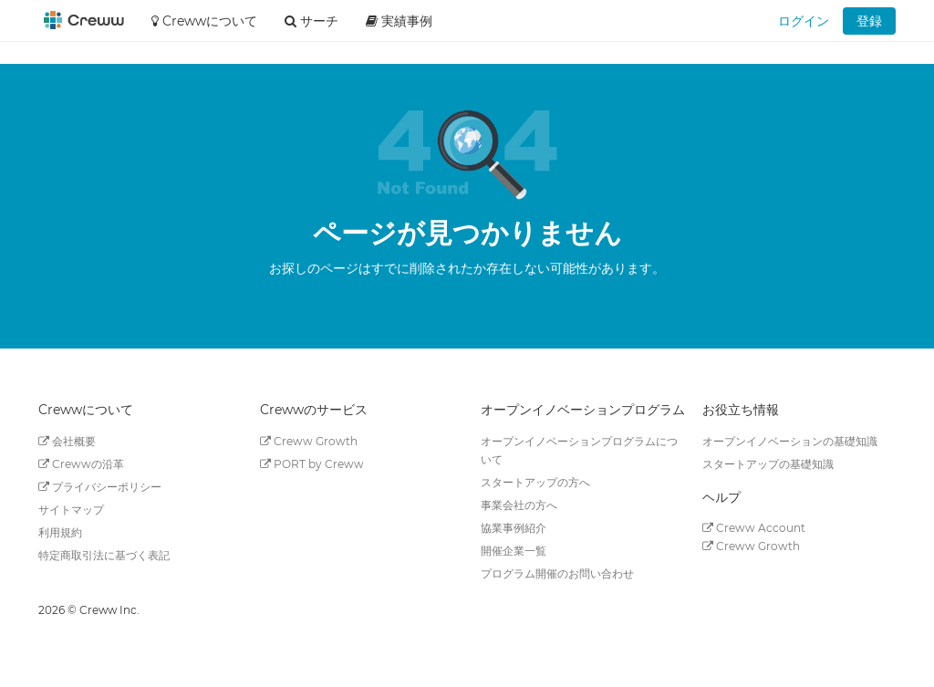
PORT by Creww (312, 464)
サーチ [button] (311, 21)
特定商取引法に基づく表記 (104, 555)
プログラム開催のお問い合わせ (557, 573)
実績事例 (399, 21)
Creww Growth (309, 441)
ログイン (803, 21)
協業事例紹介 (513, 528)
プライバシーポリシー (99, 487)
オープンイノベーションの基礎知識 (789, 441)
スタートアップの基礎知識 (768, 464)
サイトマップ (71, 509)
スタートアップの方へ (535, 482)
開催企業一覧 (513, 550)
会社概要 (67, 441)
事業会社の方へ (519, 505)
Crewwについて (204, 21)
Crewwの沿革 (81, 464)
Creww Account (753, 528)
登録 (869, 21)
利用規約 (60, 532)
